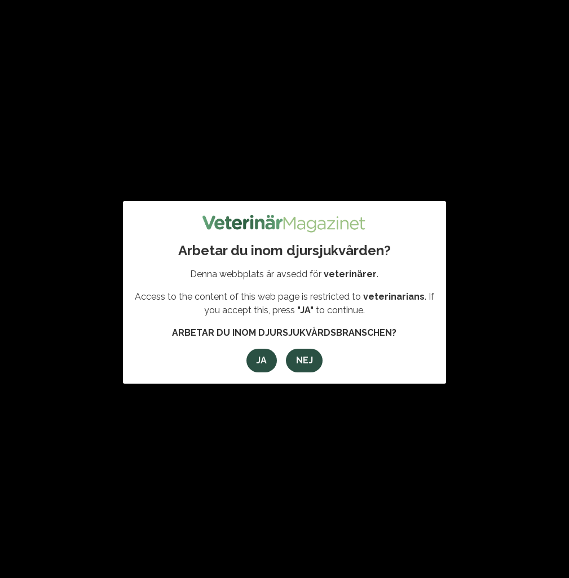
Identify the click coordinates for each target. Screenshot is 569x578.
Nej (304, 360)
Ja (261, 360)
